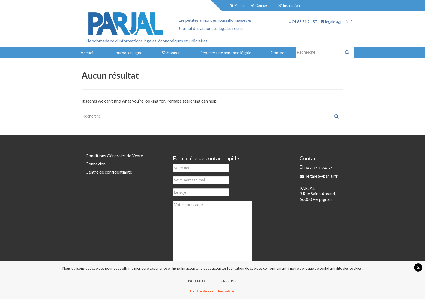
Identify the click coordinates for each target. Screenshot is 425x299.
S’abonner (171, 52)
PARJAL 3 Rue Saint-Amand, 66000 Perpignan (318, 194)
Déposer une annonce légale (225, 52)
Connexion (96, 163)
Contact (278, 52)
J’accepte (197, 281)
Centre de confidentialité (109, 171)
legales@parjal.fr (337, 21)
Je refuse (227, 281)
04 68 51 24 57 (303, 21)
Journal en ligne (128, 52)
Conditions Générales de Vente (114, 155)
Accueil (87, 52)
